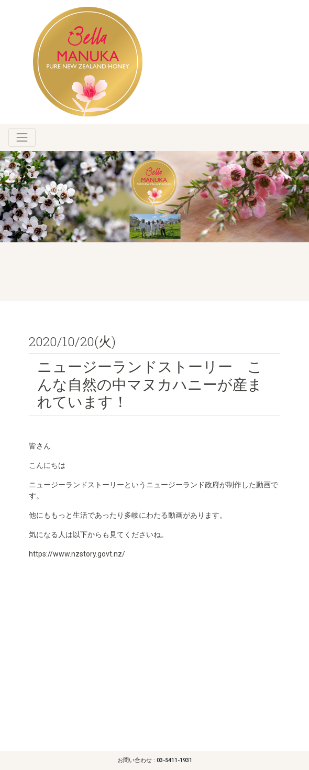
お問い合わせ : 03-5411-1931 (154, 760)
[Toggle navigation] (22, 137)
